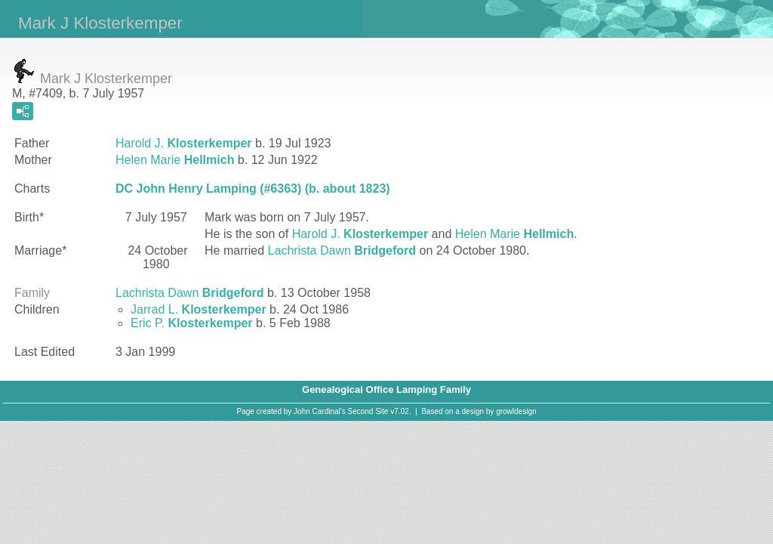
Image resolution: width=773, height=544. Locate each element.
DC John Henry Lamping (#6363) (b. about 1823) (252, 188)
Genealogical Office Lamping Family (386, 389)
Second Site (368, 411)
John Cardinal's (320, 411)
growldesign (516, 411)
